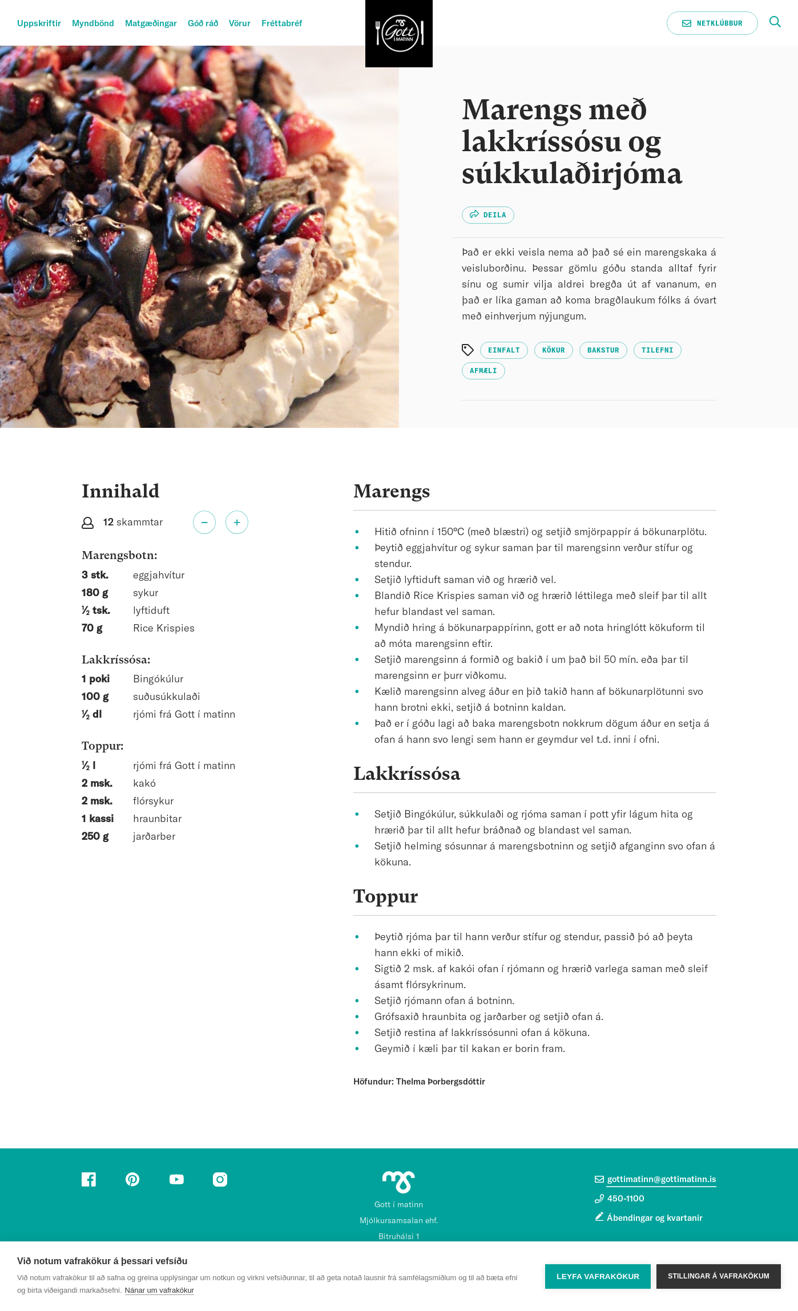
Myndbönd (93, 23)
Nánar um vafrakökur (159, 1290)
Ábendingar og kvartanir (655, 1218)
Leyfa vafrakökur (598, 1276)
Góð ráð (203, 23)
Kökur (553, 350)
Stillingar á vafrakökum (718, 1276)
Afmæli (483, 370)
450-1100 (619, 1198)
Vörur (240, 23)
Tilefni (658, 350)
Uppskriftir (39, 23)
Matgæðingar (151, 23)
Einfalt (504, 350)
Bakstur (603, 350)
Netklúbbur (712, 23)
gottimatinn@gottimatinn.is (655, 1179)
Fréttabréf (282, 23)
